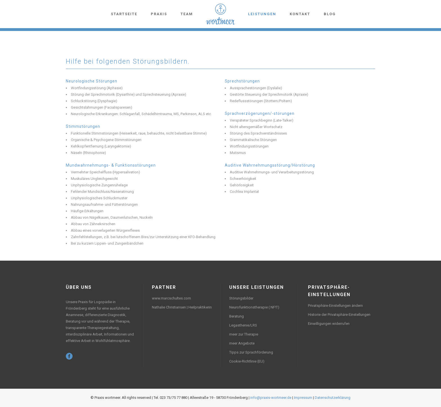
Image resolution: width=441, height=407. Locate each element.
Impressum (303, 397)
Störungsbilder (241, 298)
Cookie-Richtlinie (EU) (246, 361)
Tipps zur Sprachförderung (251, 352)
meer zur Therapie (243, 334)
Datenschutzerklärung (332, 397)
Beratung (236, 316)
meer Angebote (242, 343)
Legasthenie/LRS (243, 325)
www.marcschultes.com (171, 298)
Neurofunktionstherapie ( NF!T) (254, 307)
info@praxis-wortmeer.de (270, 397)
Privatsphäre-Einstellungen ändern (335, 305)
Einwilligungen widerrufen (329, 323)
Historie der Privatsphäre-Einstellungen (339, 314)
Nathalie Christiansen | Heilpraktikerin (182, 307)
